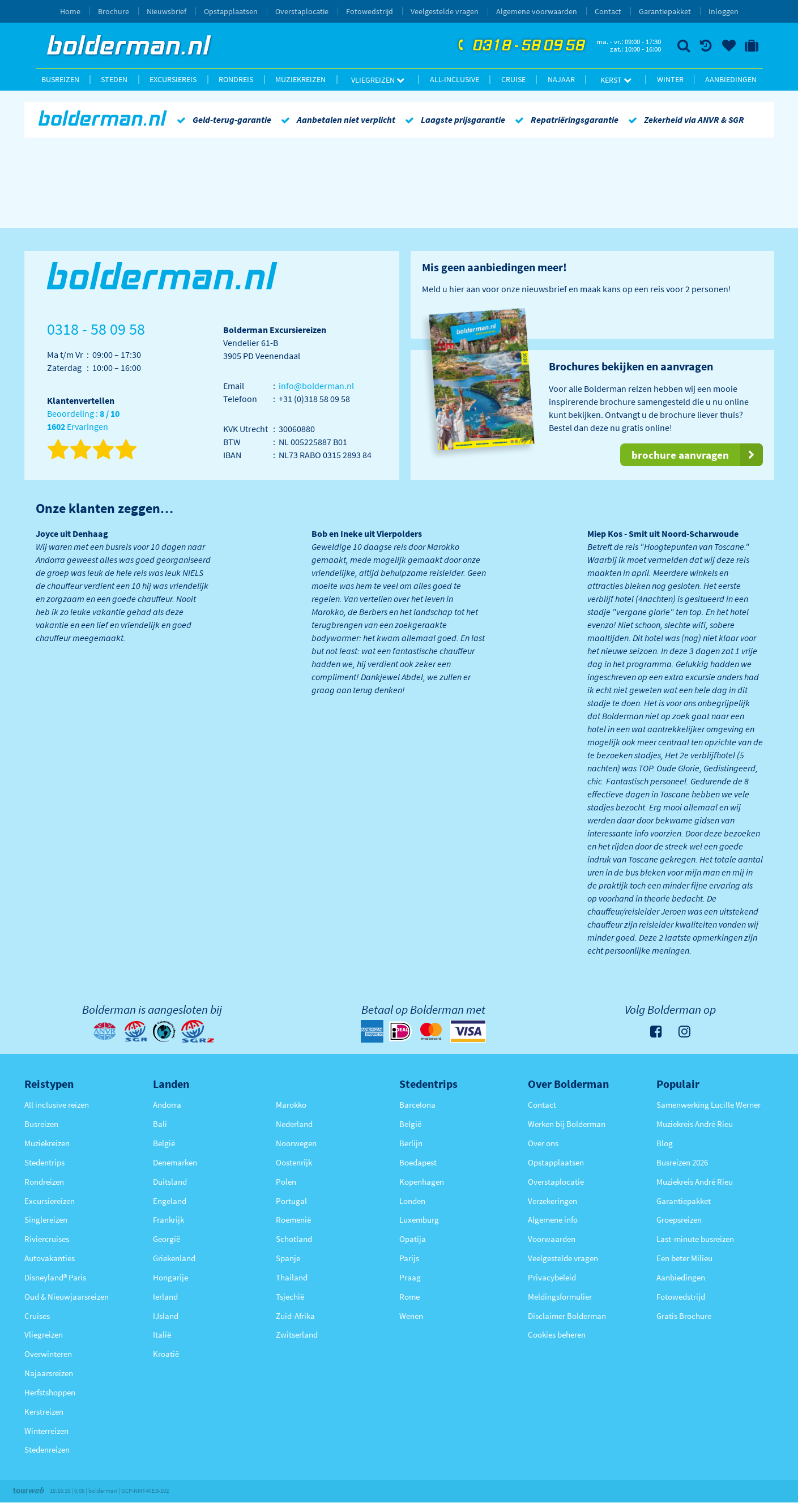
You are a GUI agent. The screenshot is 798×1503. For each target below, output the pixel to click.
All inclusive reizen (56, 1104)
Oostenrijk (294, 1162)
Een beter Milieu (684, 1258)
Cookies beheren (557, 1334)
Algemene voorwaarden (536, 11)
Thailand (292, 1277)
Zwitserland (297, 1334)
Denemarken (175, 1162)
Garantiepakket (665, 11)
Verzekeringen (552, 1200)
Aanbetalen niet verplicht (336, 119)
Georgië (166, 1238)
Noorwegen (296, 1143)
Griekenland (174, 1258)
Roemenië (293, 1219)
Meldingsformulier (560, 1296)
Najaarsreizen (48, 1373)
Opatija (412, 1238)
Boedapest (418, 1162)
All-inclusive (454, 79)
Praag (410, 1277)
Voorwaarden (551, 1238)
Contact (608, 11)
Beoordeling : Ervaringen (83, 420)
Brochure (113, 11)
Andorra (167, 1104)
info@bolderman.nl (316, 385)
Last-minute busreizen (695, 1238)
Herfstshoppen (49, 1392)
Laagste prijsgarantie (453, 119)
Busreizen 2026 (682, 1162)
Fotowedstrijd (369, 11)
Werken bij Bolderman (566, 1123)
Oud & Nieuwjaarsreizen (66, 1296)
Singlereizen (45, 1219)
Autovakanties (49, 1258)
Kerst (615, 80)
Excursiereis (173, 79)
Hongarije (170, 1277)
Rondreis (236, 79)
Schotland (294, 1238)
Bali (160, 1123)
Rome (409, 1296)
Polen (286, 1181)
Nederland (294, 1123)
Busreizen (60, 79)
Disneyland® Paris (55, 1277)
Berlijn (411, 1143)
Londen (412, 1200)
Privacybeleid (552, 1277)
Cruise (513, 79)
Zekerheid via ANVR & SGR (684, 119)
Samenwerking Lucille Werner (708, 1104)
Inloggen (724, 11)
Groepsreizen (679, 1219)
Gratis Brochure (683, 1315)
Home (70, 11)
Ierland (165, 1296)
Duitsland (170, 1181)
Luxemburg (419, 1219)
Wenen (411, 1315)
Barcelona (417, 1104)
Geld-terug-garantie (222, 119)
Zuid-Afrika (295, 1315)
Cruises (37, 1315)
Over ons (543, 1143)
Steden (114, 79)
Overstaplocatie (301, 11)
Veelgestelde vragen (445, 11)
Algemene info (553, 1219)
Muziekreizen (300, 79)
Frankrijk (168, 1219)
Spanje (288, 1258)
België (164, 1143)
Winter (670, 79)
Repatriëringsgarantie (564, 119)
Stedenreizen (47, 1449)
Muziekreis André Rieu (694, 1123)
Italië (162, 1334)
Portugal (291, 1200)
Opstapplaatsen (231, 11)
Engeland (169, 1200)
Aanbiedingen (731, 79)
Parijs (409, 1258)
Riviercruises (46, 1238)
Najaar (561, 79)
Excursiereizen (49, 1200)
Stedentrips (44, 1162)
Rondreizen (44, 1181)
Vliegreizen (377, 80)
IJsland (165, 1315)
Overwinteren (48, 1353)
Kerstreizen (43, 1411)
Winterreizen (46, 1430)
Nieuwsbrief (166, 11)
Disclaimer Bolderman (567, 1315)
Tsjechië (290, 1296)
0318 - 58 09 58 (520, 46)
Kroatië (166, 1353)
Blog (664, 1143)
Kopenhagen (421, 1181)
